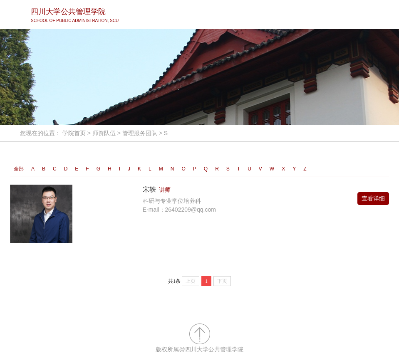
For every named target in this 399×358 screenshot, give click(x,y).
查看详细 (373, 198)
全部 (19, 169)
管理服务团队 (139, 133)
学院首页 (74, 133)
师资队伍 (104, 133)
